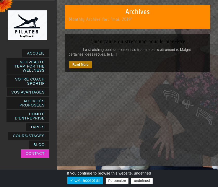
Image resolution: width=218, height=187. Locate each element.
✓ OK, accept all (85, 180)
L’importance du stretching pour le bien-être (138, 41)
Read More (80, 64)
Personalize (117, 181)
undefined (142, 180)
